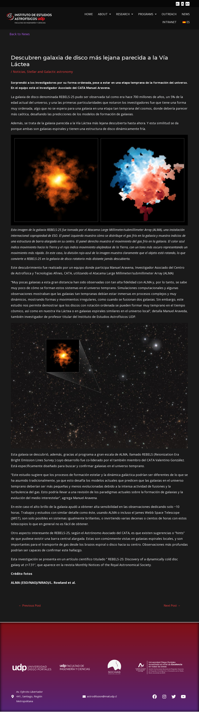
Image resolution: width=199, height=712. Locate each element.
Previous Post (30, 605)
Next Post (172, 605)
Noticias (19, 72)
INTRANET (169, 22)
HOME (88, 14)
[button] (104, 14)
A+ (187, 3)
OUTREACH (169, 14)
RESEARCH (124, 14)
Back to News (20, 34)
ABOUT (104, 14)
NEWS (186, 14)
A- (177, 3)
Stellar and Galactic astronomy (50, 72)
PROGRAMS (147, 14)
